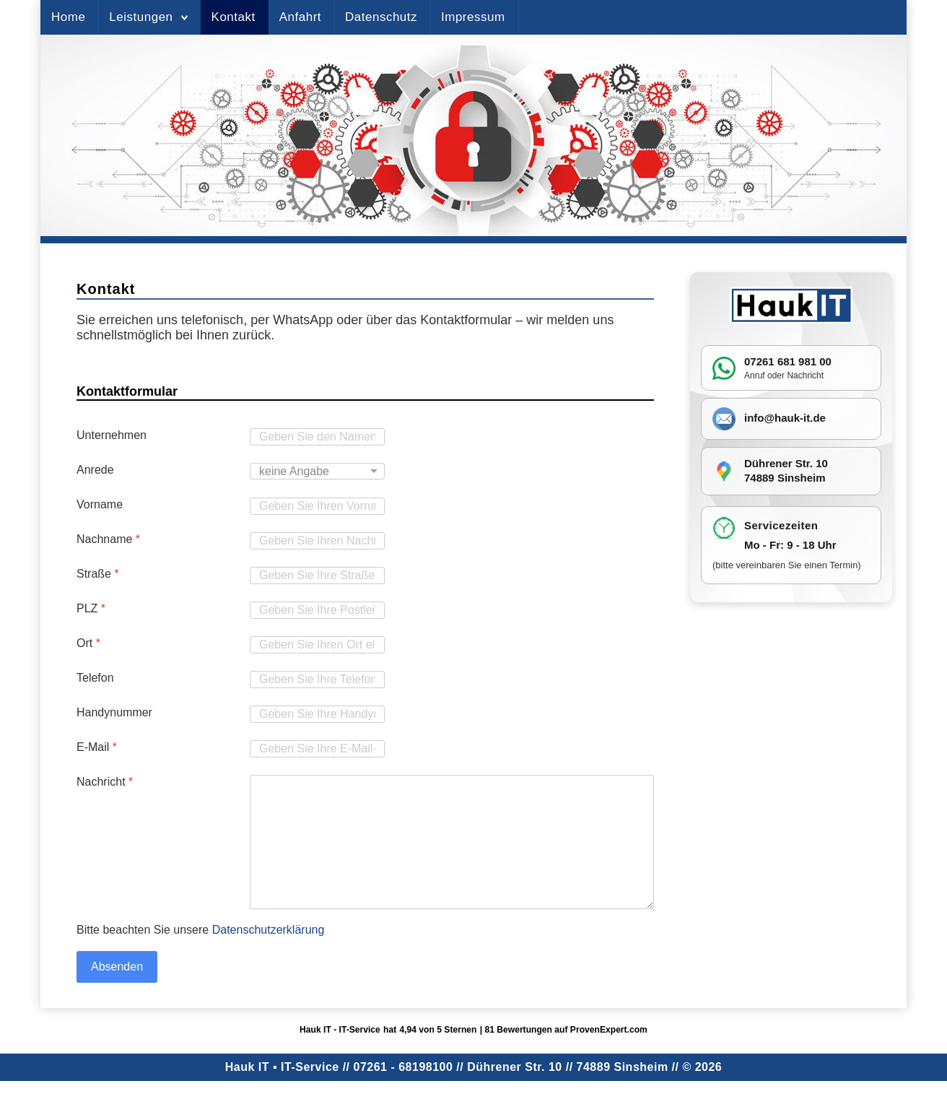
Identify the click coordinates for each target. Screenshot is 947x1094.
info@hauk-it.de (785, 418)
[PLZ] (317, 610)
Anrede (95, 470)
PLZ (91, 608)
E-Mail (97, 747)
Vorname (100, 504)
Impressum (473, 17)
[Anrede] (317, 471)
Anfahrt (300, 17)
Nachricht (105, 782)
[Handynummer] (317, 714)
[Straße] (317, 575)
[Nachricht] (452, 842)
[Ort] (317, 645)
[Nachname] (317, 541)
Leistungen (141, 17)
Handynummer (114, 712)
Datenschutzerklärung (268, 930)
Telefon (95, 678)
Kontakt (233, 17)
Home (68, 17)
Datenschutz (381, 17)
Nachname (108, 539)
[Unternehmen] (317, 437)
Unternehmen (112, 435)
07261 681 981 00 (788, 361)
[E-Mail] (317, 748)
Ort (88, 643)
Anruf (754, 375)
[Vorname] (317, 506)
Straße (98, 574)
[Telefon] (317, 679)
